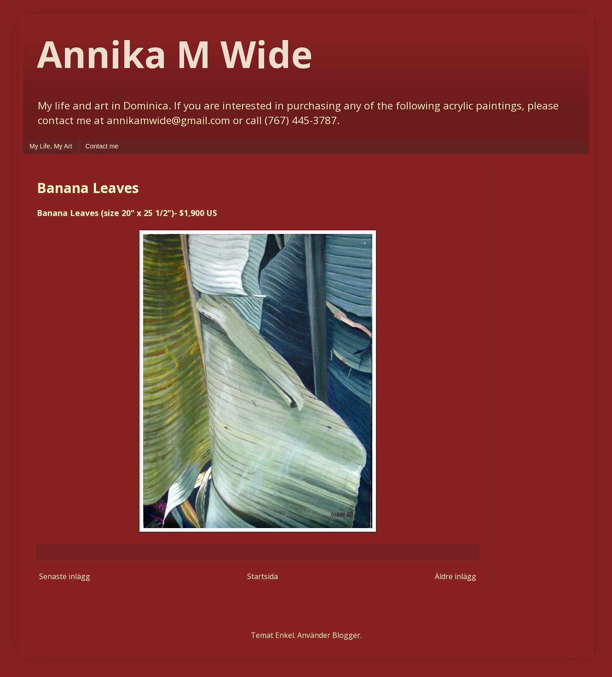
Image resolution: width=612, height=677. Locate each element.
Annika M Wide (174, 53)
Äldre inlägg (455, 576)
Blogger (346, 635)
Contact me (102, 146)
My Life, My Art (50, 146)
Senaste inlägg (64, 576)
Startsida (262, 576)
